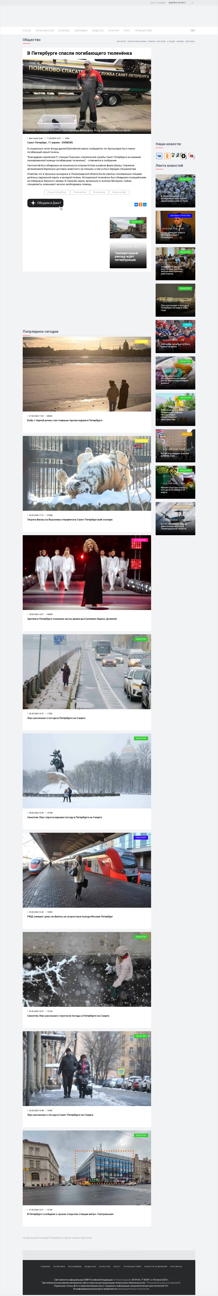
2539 (183, 520)
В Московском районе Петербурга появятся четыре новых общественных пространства (172, 415)
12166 (49, 1210)
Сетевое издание (122, 1281)
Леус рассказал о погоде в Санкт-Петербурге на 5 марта (60, 1115)
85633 (49, 416)
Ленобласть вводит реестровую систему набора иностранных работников (171, 270)
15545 (49, 913)
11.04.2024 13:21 (53, 139)
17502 (49, 714)
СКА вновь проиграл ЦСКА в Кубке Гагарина (175, 346)
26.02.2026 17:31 (35, 516)
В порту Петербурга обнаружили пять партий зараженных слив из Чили (174, 199)
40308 (49, 615)
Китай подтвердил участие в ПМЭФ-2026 (175, 455)
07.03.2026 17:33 (35, 416)
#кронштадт (119, 192)
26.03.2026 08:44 (169, 340)
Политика (64, 30)
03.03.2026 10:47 (35, 714)
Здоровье (190, 42)
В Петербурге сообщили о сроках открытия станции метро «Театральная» (70, 1214)
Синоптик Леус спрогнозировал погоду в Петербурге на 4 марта (64, 818)
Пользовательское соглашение (162, 1284)
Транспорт (140, 838)
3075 (183, 484)
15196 (49, 1012)
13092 (49, 1111)
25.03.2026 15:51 (169, 406)
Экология (118, 42)
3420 (183, 372)
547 (182, 229)
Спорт (127, 30)
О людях (170, 42)
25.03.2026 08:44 (169, 520)
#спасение (99, 192)
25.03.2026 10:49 (169, 484)
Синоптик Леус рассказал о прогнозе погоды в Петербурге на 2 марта (68, 1016)
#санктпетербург (57, 192)
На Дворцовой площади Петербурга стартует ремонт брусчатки (60, 1238)
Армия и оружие (182, 507)
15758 (49, 813)
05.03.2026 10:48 (35, 1111)
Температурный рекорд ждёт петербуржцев (126, 257)
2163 (183, 450)
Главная (45, 1268)
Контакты (176, 1268)
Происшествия (143, 30)
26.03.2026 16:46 (169, 192)
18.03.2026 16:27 (35, 615)
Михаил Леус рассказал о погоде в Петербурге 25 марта (174, 490)
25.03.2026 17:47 (169, 372)
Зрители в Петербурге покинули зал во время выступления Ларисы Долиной (72, 619)
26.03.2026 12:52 (169, 263)
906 (182, 302)
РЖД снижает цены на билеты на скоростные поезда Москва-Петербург (70, 917)
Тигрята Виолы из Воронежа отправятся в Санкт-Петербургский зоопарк (70, 520)
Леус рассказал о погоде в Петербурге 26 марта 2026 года (175, 308)
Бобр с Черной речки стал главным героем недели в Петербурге (64, 421)
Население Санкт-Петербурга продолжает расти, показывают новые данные (174, 380)
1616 (183, 263)
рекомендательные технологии (133, 1290)
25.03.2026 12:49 (169, 450)
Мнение (179, 42)
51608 (49, 516)
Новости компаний (155, 1268)
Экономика (81, 30)
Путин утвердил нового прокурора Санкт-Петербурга (173, 235)
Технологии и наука (135, 42)
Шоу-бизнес (140, 541)
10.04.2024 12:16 (124, 248)
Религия (150, 42)
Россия (27, 30)
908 (182, 340)
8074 (137, 248)
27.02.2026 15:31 (35, 1210)
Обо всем (160, 42)
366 (182, 192)
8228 (183, 406)
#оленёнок (80, 192)
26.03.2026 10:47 (169, 302)
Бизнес (186, 435)
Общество (98, 30)
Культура (113, 30)
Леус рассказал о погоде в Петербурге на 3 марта (56, 718)
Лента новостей (44, 30)
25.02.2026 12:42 (35, 913)
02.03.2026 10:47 (35, 1012)
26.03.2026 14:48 (169, 229)
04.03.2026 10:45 (35, 813)
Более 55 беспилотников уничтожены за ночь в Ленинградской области (174, 526)
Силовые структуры (180, 216)
